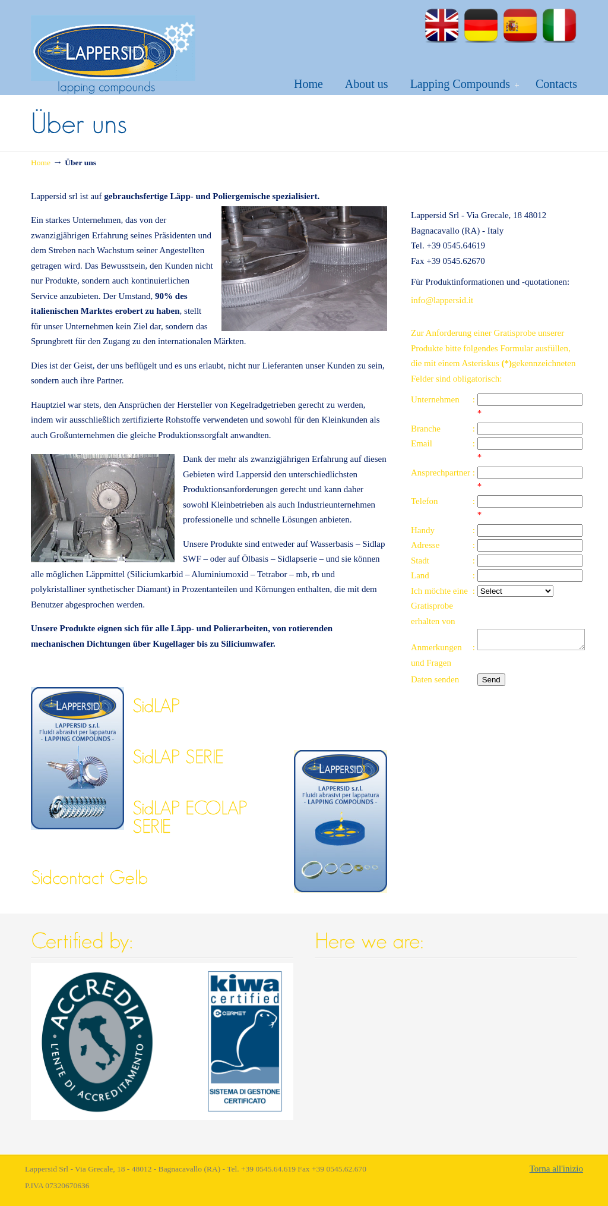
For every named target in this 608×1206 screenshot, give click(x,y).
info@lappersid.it (442, 300)
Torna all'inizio (556, 1168)
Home (40, 162)
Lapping (113, 42)
